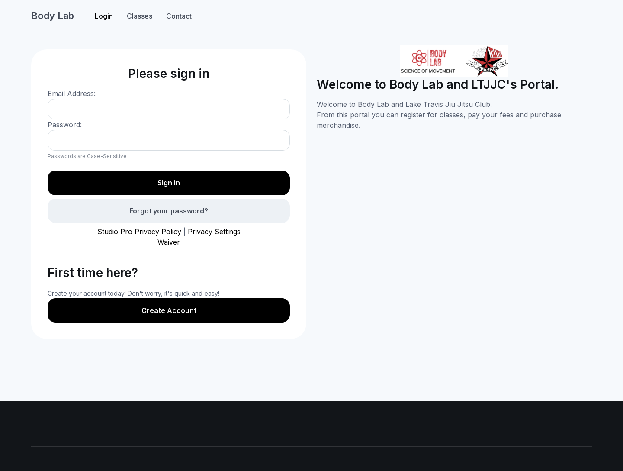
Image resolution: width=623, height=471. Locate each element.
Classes (139, 16)
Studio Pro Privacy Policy (139, 231)
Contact (179, 16)
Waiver (168, 242)
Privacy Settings (214, 231)
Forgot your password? (168, 210)
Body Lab (52, 15)
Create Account (168, 310)
